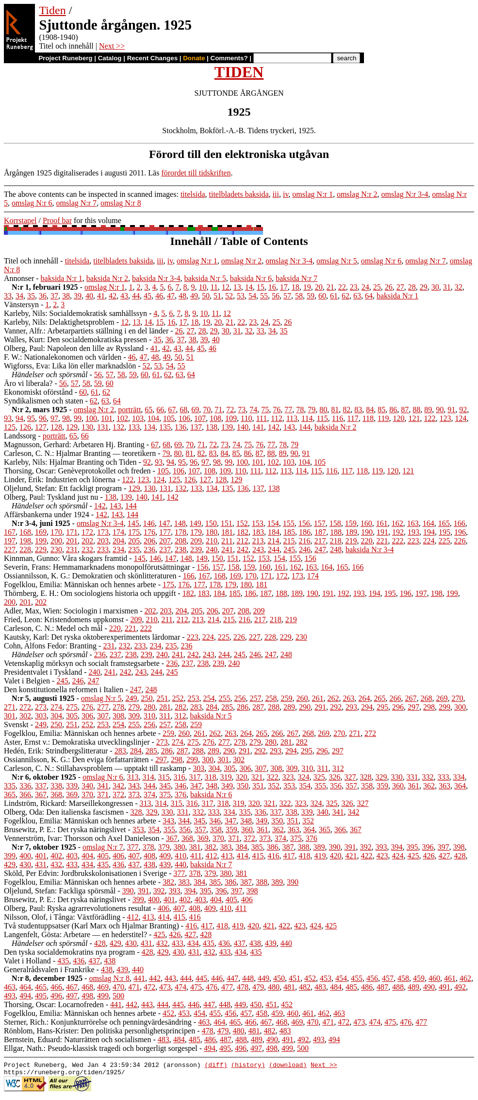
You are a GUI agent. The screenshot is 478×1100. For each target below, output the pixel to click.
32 (458, 287)
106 (184, 418)
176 (149, 532)
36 (43, 296)
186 (305, 532)
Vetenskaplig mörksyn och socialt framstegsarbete (82, 663)
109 (231, 418)
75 (265, 409)
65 (148, 409)
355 (320, 786)
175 (134, 532)
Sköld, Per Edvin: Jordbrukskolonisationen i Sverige (85, 873)
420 (335, 856)
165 (444, 523)
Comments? (229, 58)
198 (25, 541)
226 (459, 541)
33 (8, 296)
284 (211, 707)
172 (87, 532)
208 (180, 541)
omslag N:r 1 (312, 194)
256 (240, 698)
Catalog (110, 58)
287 (258, 707)
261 (317, 698)
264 (364, 698)
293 (351, 707)
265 (379, 698)
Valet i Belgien (27, 681)
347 (196, 786)
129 (72, 427)
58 (299, 296)
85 (381, 409)
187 (320, 532)
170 (56, 532)
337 (41, 786)
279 (134, 707)
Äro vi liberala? (28, 383)
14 (249, 287)
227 (10, 549)
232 (87, 549)
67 (172, 409)
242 (242, 549)
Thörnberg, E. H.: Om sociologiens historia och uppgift (90, 593)
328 (366, 777)
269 (441, 698)
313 (133, 777)
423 (382, 856)
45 (147, 296)
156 (304, 523)
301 (10, 716)
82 (346, 409)
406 (118, 856)
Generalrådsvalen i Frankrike (49, 969)
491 (444, 987)
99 (78, 418)
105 (169, 418)
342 (118, 786)
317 (195, 777)
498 (87, 996)
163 (413, 523)
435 (103, 864)
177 (165, 532)
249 (131, 698)
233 (103, 549)
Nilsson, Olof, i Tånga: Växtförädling (62, 917)
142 (274, 427)
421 (351, 856)
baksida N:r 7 (296, 278)
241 (227, 549)
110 (246, 418)
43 (124, 296)
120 (398, 418)
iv (285, 194)
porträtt (129, 409)
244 (274, 549)
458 (403, 978)
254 (208, 698)
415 (258, 856)
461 (450, 978)
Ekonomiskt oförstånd (38, 392)
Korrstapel (20, 220)
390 (335, 847)
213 (258, 541)
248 (336, 549)
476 (211, 987)
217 (320, 541)
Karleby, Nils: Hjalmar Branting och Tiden (70, 462)
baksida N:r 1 (61, 278)
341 (103, 786)
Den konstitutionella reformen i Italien (63, 689)
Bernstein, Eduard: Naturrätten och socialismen (77, 1039)
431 (41, 864)
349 (227, 786)
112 (276, 418)
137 (196, 427)
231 (72, 549)
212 (242, 541)
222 (397, 541)
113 (291, 418)
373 (134, 794)
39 (78, 296)
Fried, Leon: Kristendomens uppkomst (64, 619)
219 (351, 541)
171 (72, 532)
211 (226, 541)
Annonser (19, 278)
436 (118, 864)
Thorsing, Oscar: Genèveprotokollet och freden (77, 471)
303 (41, 716)
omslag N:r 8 (120, 203)
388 (304, 847)
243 (258, 549)
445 (201, 978)
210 (211, 541)
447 (232, 978)
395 (412, 847)
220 (366, 541)
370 (87, 794)
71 (218, 409)
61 (334, 296)
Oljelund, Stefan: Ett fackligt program (63, 488)
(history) (248, 1066)
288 (274, 707)
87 (405, 409)
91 (451, 409)
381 (195, 847)
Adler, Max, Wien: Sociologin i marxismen (71, 611)
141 (258, 427)
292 (336, 707)
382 (210, 847)
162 (397, 523)
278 (118, 707)
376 (180, 794)
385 (257, 847)
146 (149, 523)
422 (366, 856)
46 (159, 296)
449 (263, 978)
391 (350, 847)
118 (368, 418)
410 (180, 856)
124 (460, 418)
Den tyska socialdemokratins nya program (69, 952)
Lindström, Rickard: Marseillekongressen (68, 803)
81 (335, 409)
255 (224, 698)
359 (382, 786)
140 (242, 427)
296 (398, 707)
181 (227, 532)
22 (342, 287)
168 (25, 532)
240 (211, 549)
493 (10, 996)
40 (89, 296)
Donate (194, 58)
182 (242, 532)
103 (138, 418)
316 (179, 777)
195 (444, 532)
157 (320, 523)
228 (25, 549)
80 (323, 409)
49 (194, 296)
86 (393, 409)
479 (258, 987)
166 (459, 523)
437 (134, 864)
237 (165, 549)
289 (289, 707)
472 (149, 987)
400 (25, 856)
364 (460, 786)
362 (429, 786)
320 (241, 777)
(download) (288, 1066)
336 (25, 786)
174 (118, 532)
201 (72, 541)
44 (136, 296)
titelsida (193, 194)
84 (370, 409)
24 (365, 287)
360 (398, 786)
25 (377, 287)
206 (149, 541)
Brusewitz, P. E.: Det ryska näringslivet (65, 829)
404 (87, 856)
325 (319, 777)
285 (227, 707)
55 (264, 296)
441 (139, 978)
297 (413, 707)
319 (226, 777)
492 (460, 987)
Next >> (112, 46)
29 (424, 287)
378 (148, 847)
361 (413, 786)
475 (196, 987)
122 (429, 418)
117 (352, 418)
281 (165, 707)
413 (226, 856)
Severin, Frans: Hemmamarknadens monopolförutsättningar (97, 567)
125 (10, 427)
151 (226, 523)
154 (273, 523)
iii (276, 194)
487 (382, 987)
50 (206, 296)
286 (242, 707)
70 (207, 409)
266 (395, 698)
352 (274, 786)
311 (164, 716)
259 (286, 698)
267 (410, 698)
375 (165, 794)
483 (320, 987)
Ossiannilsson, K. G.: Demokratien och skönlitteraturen (90, 576)
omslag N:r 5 (336, 261)
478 (242, 987)
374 (149, 794)
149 (195, 523)
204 (118, 541)
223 (413, 541)
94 (19, 418)
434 (87, 864)
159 (351, 523)
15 (260, 287)
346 (180, 786)
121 (414, 418)
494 (25, 996)
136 (180, 427)
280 (149, 707)
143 (289, 427)
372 (118, 794)
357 (351, 786)
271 (10, 707)
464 (25, 987)
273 (41, 707)
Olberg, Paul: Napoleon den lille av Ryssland (74, 348)
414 (242, 856)
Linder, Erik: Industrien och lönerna (59, 479)
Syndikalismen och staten (43, 401)
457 (388, 978)
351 (258, 786)
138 (211, 427)
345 (165, 786)
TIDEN (239, 72)
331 (412, 777)
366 (25, 794)
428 (459, 856)
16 (272, 287)
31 (447, 287)
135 (165, 427)
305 (72, 716)
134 (149, 427)
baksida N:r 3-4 (156, 278)
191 (382, 532)
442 (155, 978)
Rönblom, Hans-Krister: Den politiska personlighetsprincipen (99, 1031)
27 (400, 287)
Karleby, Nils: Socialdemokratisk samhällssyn (75, 313)
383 (226, 847)
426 (428, 856)
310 (149, 716)
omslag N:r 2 (357, 194)
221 (382, 541)
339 (72, 786)
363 (444, 786)
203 (103, 541)
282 (180, 707)
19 (307, 287)
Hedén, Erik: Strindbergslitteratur (56, 751)
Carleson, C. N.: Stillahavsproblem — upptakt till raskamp (95, 768)
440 (180, 864)
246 (305, 549)
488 (398, 987)
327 (350, 777)
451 (294, 978)
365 (10, 794)
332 (428, 777)
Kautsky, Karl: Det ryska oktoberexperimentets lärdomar (92, 637)
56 (276, 296)
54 (252, 296)
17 (284, 287)
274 (56, 707)
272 (25, 707)
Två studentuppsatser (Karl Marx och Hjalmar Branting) (91, 926)
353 (289, 786)
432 (56, 864)
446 (217, 978)
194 (429, 532)
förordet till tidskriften (196, 173)
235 (134, 549)
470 (118, 987)
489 (413, 987)
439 (165, 864)
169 (41, 532)
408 (149, 856)
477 (227, 987)
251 (162, 698)
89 (428, 409)
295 (382, 707)
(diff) (215, 1066)
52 (229, 296)
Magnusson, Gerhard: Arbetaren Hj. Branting (74, 444)
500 (118, 996)
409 (165, 856)
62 (345, 296)
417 (289, 856)
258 (271, 698)
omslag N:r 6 (32, 203)
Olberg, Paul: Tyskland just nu (51, 497)
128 (56, 427)
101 (107, 418)
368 (56, 794)
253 (193, 698)
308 (118, 716)
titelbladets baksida (239, 194)
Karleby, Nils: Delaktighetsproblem (59, 322)
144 (305, 427)
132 (118, 427)
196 (460, 532)
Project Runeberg (65, 58)
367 (41, 794)
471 (134, 987)
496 (56, 996)
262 (333, 698)
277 (103, 707)
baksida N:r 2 (107, 278)
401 (41, 856)
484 (336, 987)
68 (183, 409)
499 (103, 996)
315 (164, 777)
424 (397, 856)
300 (460, 707)
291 (320, 707)
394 (397, 847)
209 (196, 541)
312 (180, 716)
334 (459, 777)
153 (258, 523)
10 (202, 287)
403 (72, 856)
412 (211, 856)
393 (381, 847)
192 (398, 532)
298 (429, 707)
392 (366, 847)
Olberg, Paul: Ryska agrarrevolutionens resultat (77, 908)
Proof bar (57, 220)
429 (10, 864)
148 (180, 523)
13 (237, 287)
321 (257, 777)
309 (134, 716)
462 (465, 978)
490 (429, 987)
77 (288, 409)
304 (56, 716)
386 (273, 847)
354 (305, 786)
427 (444, 856)
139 (227, 427)
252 (177, 698)
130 (87, 427)
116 (337, 418)
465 (41, 987)
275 (72, 707)
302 (25, 716)
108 (215, 418)
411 (195, 856)
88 (416, 409)
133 (134, 427)
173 (103, 532)
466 (56, 987)
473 (165, 987)
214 (273, 541)
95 (31, 418)
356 (336, 786)
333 (443, 777)
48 (182, 296)
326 (335, 777)
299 (444, 707)
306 (87, 716)
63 (357, 296)
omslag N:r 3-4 (404, 194)
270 (457, 698)
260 (302, 698)
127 (41, 427)
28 (412, 287)
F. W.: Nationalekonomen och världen (62, 357)
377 (133, 847)
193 (413, 532)
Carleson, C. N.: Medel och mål (53, 628)
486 (367, 987)
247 (320, 549)
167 (10, 532)
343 (134, 786)
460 (434, 978)
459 (419, 978)
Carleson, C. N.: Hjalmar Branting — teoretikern (80, 453)
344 (149, 786)
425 (413, 856)
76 (276, 409)
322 (273, 777)
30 (435, 287)
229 (41, 549)
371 (103, 794)
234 (118, 549)
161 (382, 523)
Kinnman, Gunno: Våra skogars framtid (65, 558)
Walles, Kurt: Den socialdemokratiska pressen (75, 339)
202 (87, 541)
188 (336, 532)
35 (31, 296)
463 (10, 987)
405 (103, 856)
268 (426, 698)
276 (87, 707)
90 (440, 409)
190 (367, 532)
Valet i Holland (27, 961)
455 (357, 978)
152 (242, 523)
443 (170, 978)
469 (103, 987)
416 (273, 856)
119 (383, 418)
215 (289, 541)
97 (54, 418)
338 (56, 786)
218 (335, 541)
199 (41, 541)
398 (459, 847)
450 (279, 978)
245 (289, 549)
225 (444, 541)
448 (248, 978)
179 (196, 532)
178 (180, 532)
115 (322, 418)
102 (122, 418)
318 (210, 777)
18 (295, 287)
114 (307, 418)
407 (134, 856)
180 (211, 532)
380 (179, 847)
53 (241, 296)
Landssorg (20, 436)
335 (10, 786)
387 (288, 847)
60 (322, 296)
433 (72, 864)
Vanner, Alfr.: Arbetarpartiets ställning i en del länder (86, 331)
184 (274, 532)
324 (304, 777)
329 (381, 777)
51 (217, 296)
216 (304, 541)
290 (305, 707)
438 (149, 864)
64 (369, 296)
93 (8, 418)
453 (325, 978)
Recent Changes (152, 58)
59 (310, 296)
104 (153, 418)
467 (72, 987)
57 (287, 296)
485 (351, 987)
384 (241, 847)
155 (289, 523)
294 (367, 707)
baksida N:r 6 (251, 278)
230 (56, 549)
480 (274, 987)
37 (54, 296)
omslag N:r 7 (76, 203)
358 (367, 786)
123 (445, 418)
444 (186, 978)
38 (66, 296)
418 (304, 856)
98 (66, 418)
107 (200, 418)
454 (341, 978)
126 (25, 427)
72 (230, 409)
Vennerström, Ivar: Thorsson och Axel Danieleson (82, 838)
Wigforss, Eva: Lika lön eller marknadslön (70, 366)
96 (43, 418)
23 (354, 287)
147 (164, 523)
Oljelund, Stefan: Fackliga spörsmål (59, 891)
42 (112, 296)
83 (358, 409)
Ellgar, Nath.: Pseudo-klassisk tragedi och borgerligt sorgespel (101, 1048)
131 (103, 427)
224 (428, 541)
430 (25, 864)
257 (255, 698)
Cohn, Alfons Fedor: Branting (50, 646)
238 (180, 549)
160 (366, 523)
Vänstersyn (21, 304)
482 (305, 987)
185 (289, 532)
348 (211, 786)
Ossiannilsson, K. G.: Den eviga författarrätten (76, 759)
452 (310, 978)
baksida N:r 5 (205, 278)
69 (195, 409)
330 (397, 777)
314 (148, 777)
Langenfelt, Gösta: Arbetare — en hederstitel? (75, 934)
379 (164, 847)
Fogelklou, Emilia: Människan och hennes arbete (80, 584)
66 (160, 409)
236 (149, 549)
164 (428, 523)
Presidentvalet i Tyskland (43, 672)
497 (72, 996)
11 (213, 287)
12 (226, 287)
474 (180, 987)
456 (372, 978)
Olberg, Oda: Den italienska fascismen (64, 812)
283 (196, 707)
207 (165, 541)
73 (242, 409)
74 (253, 409)
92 (463, 409)
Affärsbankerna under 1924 (46, 514)
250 (146, 698)
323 (288, 777)
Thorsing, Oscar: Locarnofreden (54, 1004)
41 (101, 296)
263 (348, 698)
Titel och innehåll (31, 261)
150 (211, 523)
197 (10, 541)
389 (319, 847)
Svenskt (16, 724)
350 (242, 786)
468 (87, 987)
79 (311, 409)
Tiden (52, 10)
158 (335, 523)
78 (300, 409)
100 (91, 418)
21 (330, 287)
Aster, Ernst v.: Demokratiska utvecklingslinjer (76, 742)
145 (133, 523)
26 (389, 287)
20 (319, 287)
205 (134, 541)
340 (87, 786)
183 (258, 532)
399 (10, 856)
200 (56, 541)
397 (443, 847)
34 (19, 296)
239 (196, 549)
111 (261, 418)
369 (72, 794)
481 (289, 987)
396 (428, 847)
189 (351, 532)
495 (41, 996)
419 (320, 856)
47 (171, 296)
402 (56, 856)
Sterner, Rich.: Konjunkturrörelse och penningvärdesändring (98, 1022)
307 (103, 716)
